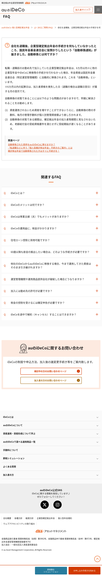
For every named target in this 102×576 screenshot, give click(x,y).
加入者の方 (8, 474)
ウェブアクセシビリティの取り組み (19, 523)
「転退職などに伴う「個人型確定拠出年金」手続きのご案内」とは (40, 147)
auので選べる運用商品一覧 (19, 441)
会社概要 (7, 518)
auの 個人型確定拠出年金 (16, 27)
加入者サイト (81, 9)
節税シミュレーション (14, 458)
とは (8, 416)
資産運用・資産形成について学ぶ (19, 433)
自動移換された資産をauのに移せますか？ (31, 144)
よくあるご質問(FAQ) (43, 27)
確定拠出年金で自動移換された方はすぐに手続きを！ (34, 150)
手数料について (10, 449)
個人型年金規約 (65, 518)
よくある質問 (9, 466)
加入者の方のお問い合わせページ (50, 380)
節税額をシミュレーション (51, 570)
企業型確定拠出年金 (46, 518)
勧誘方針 (30, 518)
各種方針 (18, 518)
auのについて (13, 425)
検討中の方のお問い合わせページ (50, 371)
